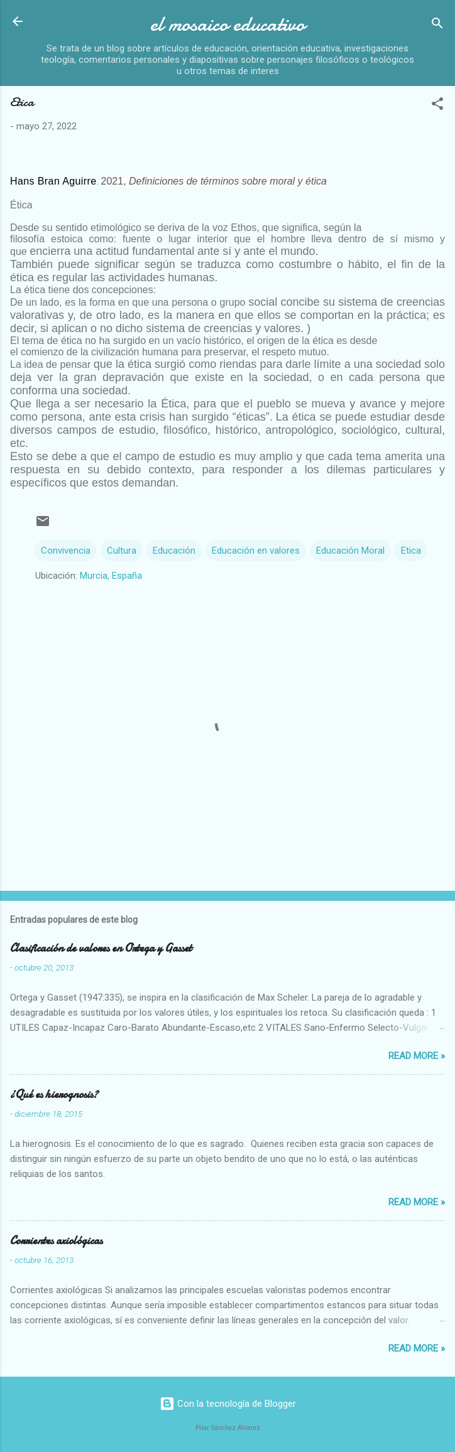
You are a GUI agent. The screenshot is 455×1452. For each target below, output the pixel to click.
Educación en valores (256, 550)
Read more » (416, 1056)
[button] (437, 106)
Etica (411, 550)
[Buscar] (437, 25)
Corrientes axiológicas (56, 1241)
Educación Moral (350, 550)
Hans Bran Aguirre (53, 181)
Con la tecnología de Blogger (228, 1403)
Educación (174, 550)
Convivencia (65, 550)
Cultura (121, 550)
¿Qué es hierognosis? (54, 1094)
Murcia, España (111, 575)
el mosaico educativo (227, 24)
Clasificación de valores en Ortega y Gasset (101, 948)
